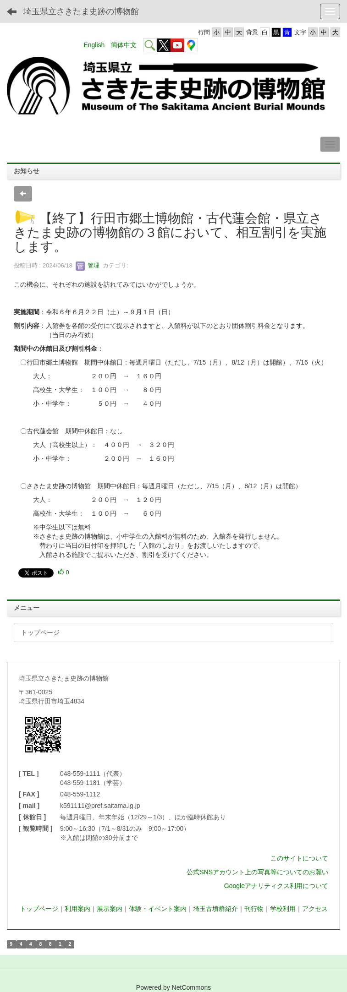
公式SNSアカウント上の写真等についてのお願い (257, 872)
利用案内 (77, 908)
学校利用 (283, 908)
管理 (87, 265)
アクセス (315, 908)
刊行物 (254, 908)
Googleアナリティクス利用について (276, 885)
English (94, 45)
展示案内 (109, 908)
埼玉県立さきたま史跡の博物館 (81, 11)
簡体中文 (124, 45)
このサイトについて (299, 858)
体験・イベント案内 (158, 908)
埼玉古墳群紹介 (215, 908)
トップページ (39, 908)
